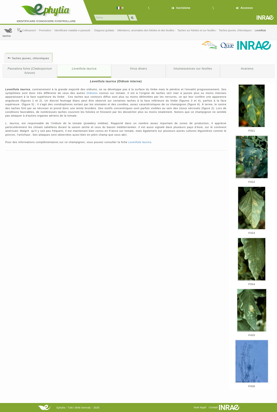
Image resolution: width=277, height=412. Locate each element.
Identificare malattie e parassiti (72, 30)
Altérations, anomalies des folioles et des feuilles (145, 30)
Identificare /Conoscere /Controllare (46, 21)
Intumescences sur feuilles (193, 68)
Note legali (200, 407)
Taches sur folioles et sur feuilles (197, 30)
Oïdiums (92, 92)
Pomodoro (45, 30)
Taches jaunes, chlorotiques (235, 30)
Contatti (213, 407)
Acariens (247, 68)
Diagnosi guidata (104, 30)
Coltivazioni (26, 30)
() (30, 70)
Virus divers (138, 68)
